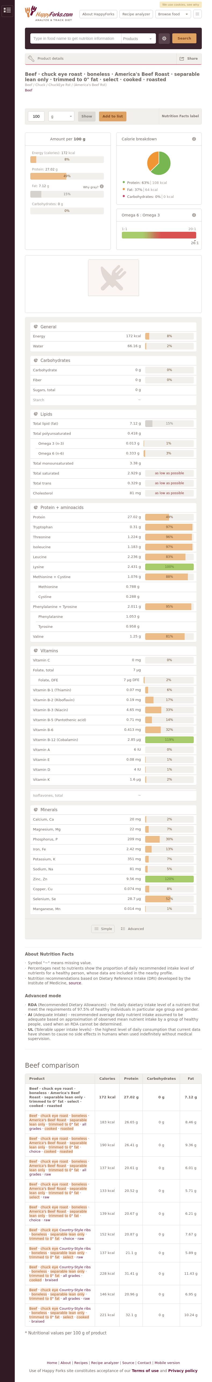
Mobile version (167, 1363)
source (75, 983)
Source (128, 1363)
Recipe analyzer (136, 14)
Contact (144, 1363)
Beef (28, 90)
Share (192, 58)
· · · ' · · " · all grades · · (59, 1122)
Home (52, 1363)
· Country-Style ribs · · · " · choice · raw (60, 1234)
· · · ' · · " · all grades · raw (59, 1167)
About (66, 1363)
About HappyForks (98, 14)
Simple (106, 929)
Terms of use (145, 1371)
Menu (197, 14)
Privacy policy (183, 1371)
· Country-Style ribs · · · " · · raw (60, 1252)
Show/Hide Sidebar (7, 11)
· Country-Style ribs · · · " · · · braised (60, 1314)
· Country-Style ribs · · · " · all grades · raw (60, 1294)
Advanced (136, 929)
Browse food (169, 14)
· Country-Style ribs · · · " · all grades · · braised (60, 1273)
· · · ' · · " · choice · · (59, 1145)
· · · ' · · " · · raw (59, 1190)
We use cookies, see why (180, 4)
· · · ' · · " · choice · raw (59, 1213)
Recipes (81, 1363)
